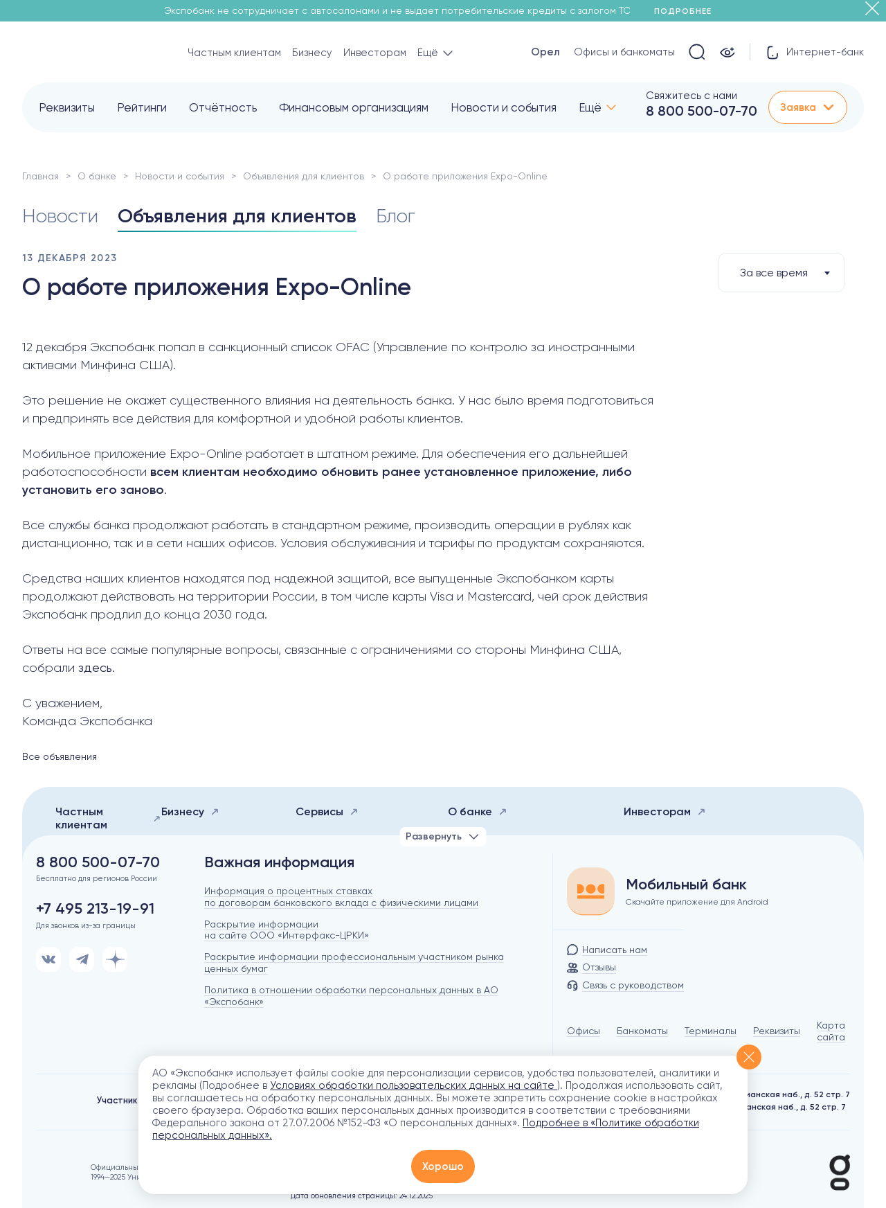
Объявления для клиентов (303, 175)
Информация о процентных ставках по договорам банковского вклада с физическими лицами (341, 896)
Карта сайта (831, 1031)
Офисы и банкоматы (624, 52)
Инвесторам (374, 52)
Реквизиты (67, 107)
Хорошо (443, 1166)
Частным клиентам (234, 52)
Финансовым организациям (353, 107)
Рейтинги (142, 107)
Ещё (590, 107)
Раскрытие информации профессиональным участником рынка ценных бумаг (354, 962)
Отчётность (223, 107)
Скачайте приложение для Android (697, 902)
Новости (60, 215)
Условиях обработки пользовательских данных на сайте (413, 1085)
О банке (97, 175)
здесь (95, 667)
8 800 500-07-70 (701, 111)
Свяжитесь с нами (691, 95)
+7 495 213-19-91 (95, 909)
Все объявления (59, 756)
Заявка (807, 107)
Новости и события (504, 107)
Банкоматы (642, 1030)
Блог (395, 215)
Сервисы (327, 811)
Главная (40, 175)
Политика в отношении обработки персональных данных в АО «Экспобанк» (351, 995)
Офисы (583, 1030)
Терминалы (710, 1030)
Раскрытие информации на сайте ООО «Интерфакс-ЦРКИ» (286, 929)
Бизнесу (312, 52)
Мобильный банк (686, 885)
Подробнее (687, 11)
